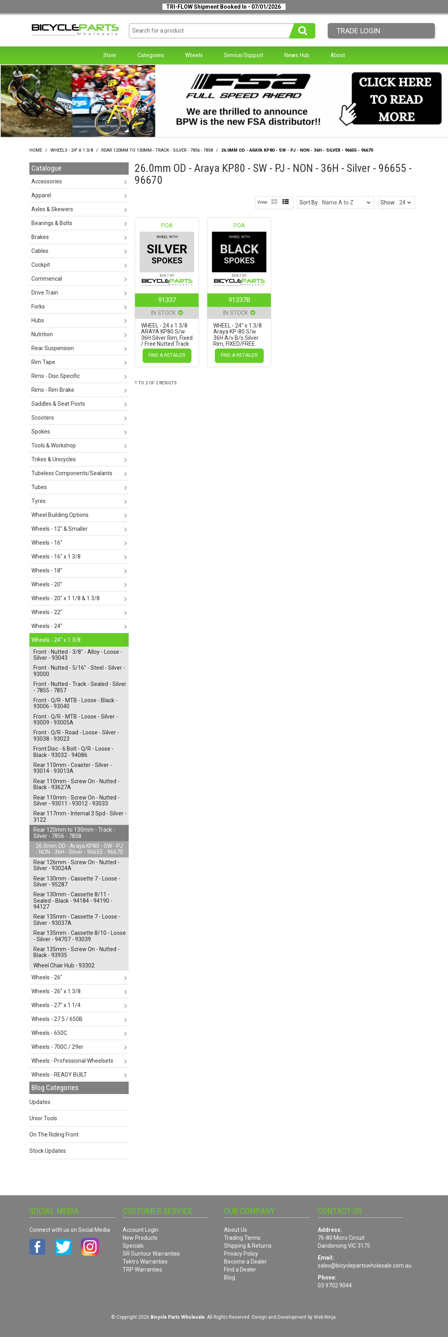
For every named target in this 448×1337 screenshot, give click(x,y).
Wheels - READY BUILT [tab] (59, 1074)
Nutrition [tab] (42, 334)
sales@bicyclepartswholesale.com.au (364, 1265)
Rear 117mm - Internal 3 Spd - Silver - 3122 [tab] (80, 816)
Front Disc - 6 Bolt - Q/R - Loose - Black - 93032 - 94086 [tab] (73, 752)
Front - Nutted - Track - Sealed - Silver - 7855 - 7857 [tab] (79, 687)
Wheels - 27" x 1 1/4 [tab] (56, 1005)
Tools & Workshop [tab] (53, 445)
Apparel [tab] (41, 195)
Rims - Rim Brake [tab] (52, 390)
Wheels (194, 55)
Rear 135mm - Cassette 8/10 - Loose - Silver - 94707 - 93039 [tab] (79, 936)
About (337, 55)
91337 (167, 300)
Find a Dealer (240, 1269)
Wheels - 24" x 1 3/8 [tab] (56, 640)
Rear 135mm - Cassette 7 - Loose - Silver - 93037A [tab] (76, 919)
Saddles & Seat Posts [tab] (58, 404)
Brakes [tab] (40, 237)
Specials (133, 1246)
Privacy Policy (241, 1253)
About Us (235, 1230)
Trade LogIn (358, 31)
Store (109, 55)
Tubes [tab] (39, 487)
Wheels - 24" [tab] (46, 626)
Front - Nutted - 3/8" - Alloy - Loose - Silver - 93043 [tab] (77, 655)
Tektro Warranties (145, 1261)
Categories (150, 55)
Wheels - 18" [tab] (46, 570)
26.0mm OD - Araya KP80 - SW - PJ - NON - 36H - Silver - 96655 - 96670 (79, 849)
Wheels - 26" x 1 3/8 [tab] (56, 991)
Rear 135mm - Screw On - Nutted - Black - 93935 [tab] (76, 952)
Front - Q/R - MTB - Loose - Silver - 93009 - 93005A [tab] (75, 719)
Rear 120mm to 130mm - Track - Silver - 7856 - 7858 (157, 150)
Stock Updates (47, 1151)
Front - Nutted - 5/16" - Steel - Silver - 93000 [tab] (79, 671)
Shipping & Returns (248, 1246)
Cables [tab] (39, 251)
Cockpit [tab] (40, 265)
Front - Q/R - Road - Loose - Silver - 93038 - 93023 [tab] (76, 735)
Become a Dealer (245, 1261)
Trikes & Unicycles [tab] (53, 459)
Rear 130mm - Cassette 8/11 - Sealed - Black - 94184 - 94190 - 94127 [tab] (72, 900)
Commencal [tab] (46, 278)
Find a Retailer (167, 355)
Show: (388, 202)
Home (35, 150)
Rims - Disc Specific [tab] (55, 376)
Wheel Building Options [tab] (60, 515)
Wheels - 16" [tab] (46, 542)
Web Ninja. (325, 1317)
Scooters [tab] (42, 417)
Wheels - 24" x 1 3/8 (71, 150)
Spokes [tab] (40, 431)
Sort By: (309, 202)
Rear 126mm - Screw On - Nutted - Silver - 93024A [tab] (76, 865)
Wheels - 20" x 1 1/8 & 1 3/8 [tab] (65, 598)
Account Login (140, 1230)
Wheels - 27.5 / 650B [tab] (57, 1019)
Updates (39, 1102)
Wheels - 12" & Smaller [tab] (59, 529)
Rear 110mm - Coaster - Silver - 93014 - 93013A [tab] (72, 768)
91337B (239, 300)
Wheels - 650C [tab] (49, 1033)
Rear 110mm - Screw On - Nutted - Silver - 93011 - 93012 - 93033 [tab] (76, 800)
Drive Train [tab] (44, 292)
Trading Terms (242, 1238)
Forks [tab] (38, 306)
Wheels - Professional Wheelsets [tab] (72, 1061)
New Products (140, 1238)
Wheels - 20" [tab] (46, 584)
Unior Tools (43, 1118)
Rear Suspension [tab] (52, 348)
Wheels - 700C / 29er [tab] (57, 1047)
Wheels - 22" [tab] (46, 612)
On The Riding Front (54, 1134)
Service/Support (243, 55)
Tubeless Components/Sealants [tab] (71, 473)
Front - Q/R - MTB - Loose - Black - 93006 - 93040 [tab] (75, 703)
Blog (229, 1277)
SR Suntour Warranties (151, 1253)
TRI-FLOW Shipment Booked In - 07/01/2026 (223, 7)
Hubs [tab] (37, 320)
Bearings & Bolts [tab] (51, 223)
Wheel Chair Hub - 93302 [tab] (64, 965)
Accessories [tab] (46, 181)
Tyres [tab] (38, 501)
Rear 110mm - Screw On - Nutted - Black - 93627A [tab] (76, 784)
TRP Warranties (142, 1269)
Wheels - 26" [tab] (46, 977)
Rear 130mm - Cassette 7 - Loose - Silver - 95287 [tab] (76, 881)
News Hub (296, 55)
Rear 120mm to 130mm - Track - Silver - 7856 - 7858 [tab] (74, 832)
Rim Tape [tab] (43, 362)
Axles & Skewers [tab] (52, 209)
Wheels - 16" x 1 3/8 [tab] (56, 556)
